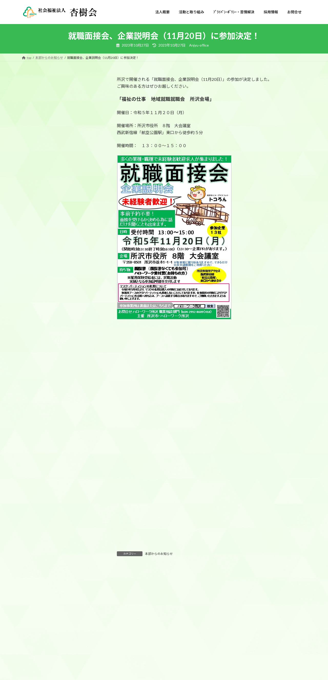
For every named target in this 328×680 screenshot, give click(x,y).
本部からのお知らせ (159, 554)
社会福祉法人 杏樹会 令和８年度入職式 (61, 98)
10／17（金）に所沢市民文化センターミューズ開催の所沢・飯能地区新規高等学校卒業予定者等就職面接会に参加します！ (60, 202)
